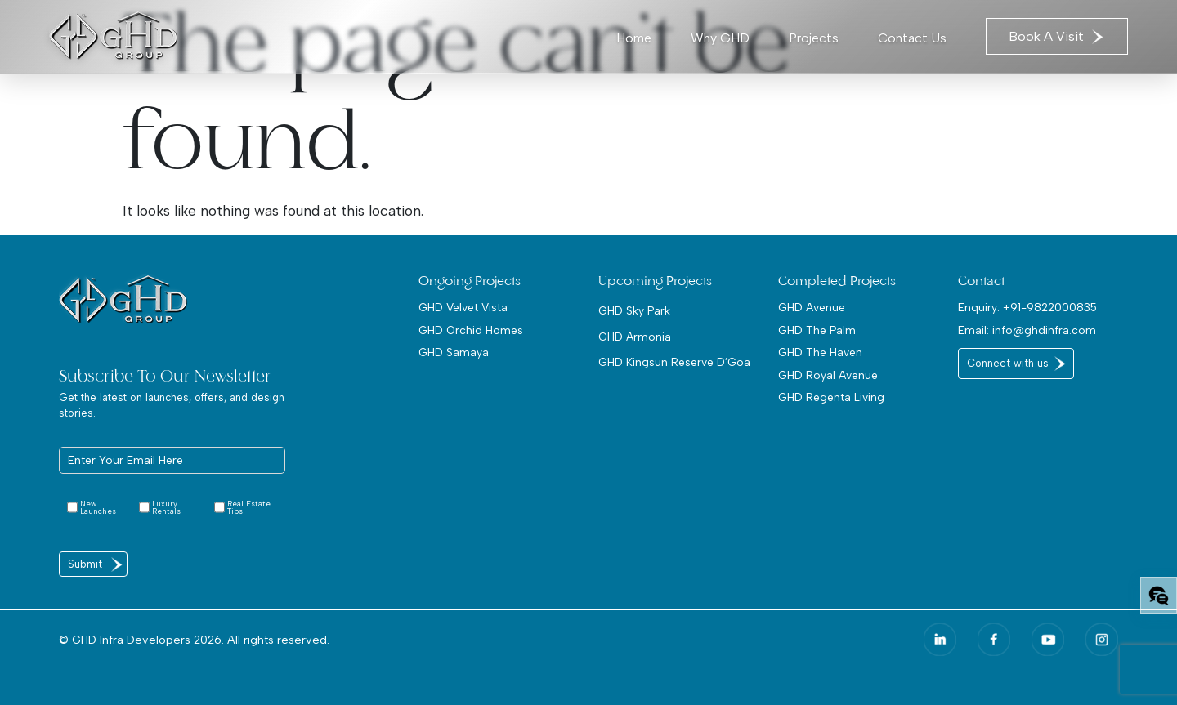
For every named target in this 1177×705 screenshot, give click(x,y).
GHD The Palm (817, 330)
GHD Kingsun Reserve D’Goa (674, 361)
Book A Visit (1057, 36)
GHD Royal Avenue (828, 375)
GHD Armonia (634, 336)
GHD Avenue (811, 307)
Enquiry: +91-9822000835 (1027, 307)
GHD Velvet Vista (463, 307)
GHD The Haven (820, 352)
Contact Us (912, 38)
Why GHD (720, 38)
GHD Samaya (453, 352)
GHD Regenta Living (831, 397)
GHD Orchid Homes (470, 330)
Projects (814, 38)
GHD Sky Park (634, 310)
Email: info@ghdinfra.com (1027, 330)
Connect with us (1008, 363)
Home (633, 38)
